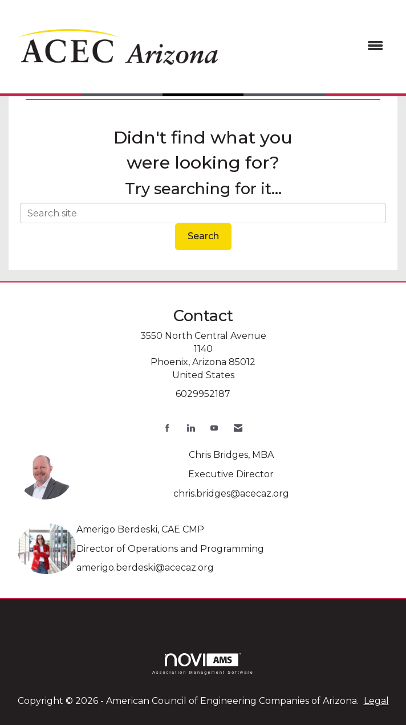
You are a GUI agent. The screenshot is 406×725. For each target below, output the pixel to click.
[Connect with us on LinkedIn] (190, 428)
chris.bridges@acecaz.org (231, 493)
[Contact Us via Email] (238, 428)
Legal (376, 700)
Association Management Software (203, 663)
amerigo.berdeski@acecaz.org (145, 567)
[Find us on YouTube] (214, 428)
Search (203, 236)
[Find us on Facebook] (167, 428)
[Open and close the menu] (311, 46)
